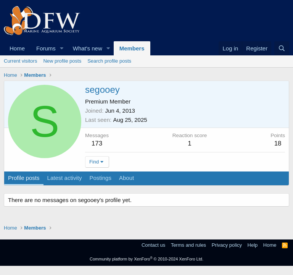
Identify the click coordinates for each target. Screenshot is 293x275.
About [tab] (126, 178)
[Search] (281, 48)
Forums (46, 48)
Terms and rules (188, 245)
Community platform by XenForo (146, 259)
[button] (61, 48)
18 (278, 143)
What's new (87, 48)
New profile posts (62, 61)
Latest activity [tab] (64, 178)
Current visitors (20, 61)
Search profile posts (109, 61)
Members (132, 48)
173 (97, 143)
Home (17, 48)
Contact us (153, 245)
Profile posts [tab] (24, 178)
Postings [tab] (100, 178)
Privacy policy (227, 245)
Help (253, 245)
